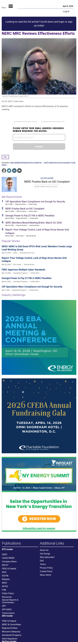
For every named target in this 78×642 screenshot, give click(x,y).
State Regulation (9, 638)
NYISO (5, 586)
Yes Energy (45, 553)
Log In (66, 11)
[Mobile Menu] (11, 8)
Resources (7, 597)
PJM (4, 590)
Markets (6, 579)
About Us (44, 550)
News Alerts (45, 575)
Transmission (8, 613)
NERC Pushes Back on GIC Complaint (47, 181)
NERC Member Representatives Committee (26, 163)
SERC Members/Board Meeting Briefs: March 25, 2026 (33, 222)
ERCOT (5, 565)
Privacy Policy (46, 568)
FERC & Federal (21, 211)
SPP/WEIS (6, 609)
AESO (4, 554)
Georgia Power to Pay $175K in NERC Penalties (29, 215)
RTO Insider (7, 549)
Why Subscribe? (47, 557)
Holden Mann (18, 101)
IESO (4, 572)
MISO (15, 253)
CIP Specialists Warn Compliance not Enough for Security (35, 201)
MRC (5, 157)
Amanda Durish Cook (27, 253)
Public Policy (8, 593)
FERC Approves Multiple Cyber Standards (23, 269)
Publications (11, 543)
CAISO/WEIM (8, 558)
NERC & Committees (11, 624)
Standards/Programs (20, 273)
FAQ (42, 561)
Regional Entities (20, 204)
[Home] (4, 7)
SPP (4, 606)
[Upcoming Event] (39, 337)
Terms (43, 564)
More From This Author (46, 187)
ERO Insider (20, 236)
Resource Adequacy (11, 631)
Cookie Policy (46, 571)
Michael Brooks (35, 225)
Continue (39, 146)
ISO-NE (5, 575)
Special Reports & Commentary (10, 601)
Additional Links (52, 543)
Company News (9, 561)
